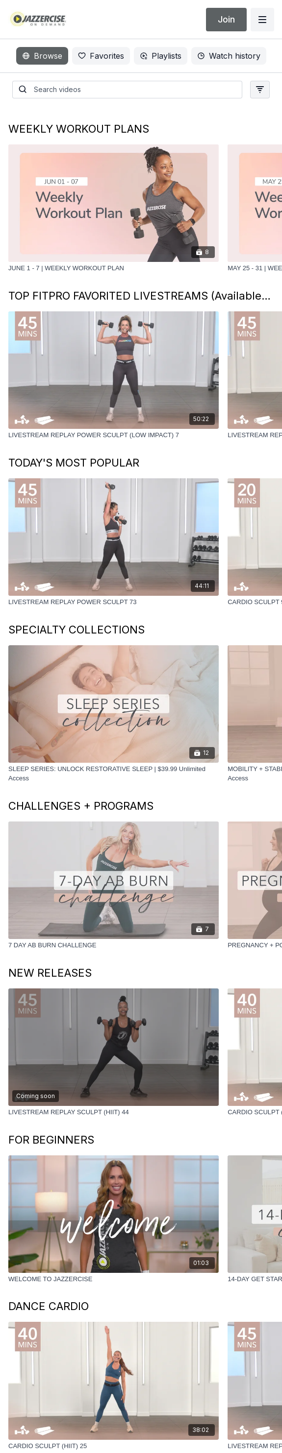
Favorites (101, 56)
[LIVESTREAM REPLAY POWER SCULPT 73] (113, 602)
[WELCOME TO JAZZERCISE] (113, 1279)
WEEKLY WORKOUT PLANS (78, 128)
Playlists (160, 56)
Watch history (228, 56)
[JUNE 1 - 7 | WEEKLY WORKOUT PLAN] (113, 268)
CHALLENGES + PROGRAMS (81, 805)
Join (226, 19)
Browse (42, 56)
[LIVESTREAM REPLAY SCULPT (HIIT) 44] (113, 1112)
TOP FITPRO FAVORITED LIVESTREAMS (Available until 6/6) (141, 295)
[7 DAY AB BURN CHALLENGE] (113, 945)
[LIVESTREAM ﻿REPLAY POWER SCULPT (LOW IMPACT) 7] (113, 435)
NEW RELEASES (50, 972)
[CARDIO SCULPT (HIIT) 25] (113, 1446)
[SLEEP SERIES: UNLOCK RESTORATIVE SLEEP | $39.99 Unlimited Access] (113, 773)
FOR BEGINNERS (51, 1139)
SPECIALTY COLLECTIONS (76, 629)
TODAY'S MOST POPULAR (73, 462)
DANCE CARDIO (48, 1306)
